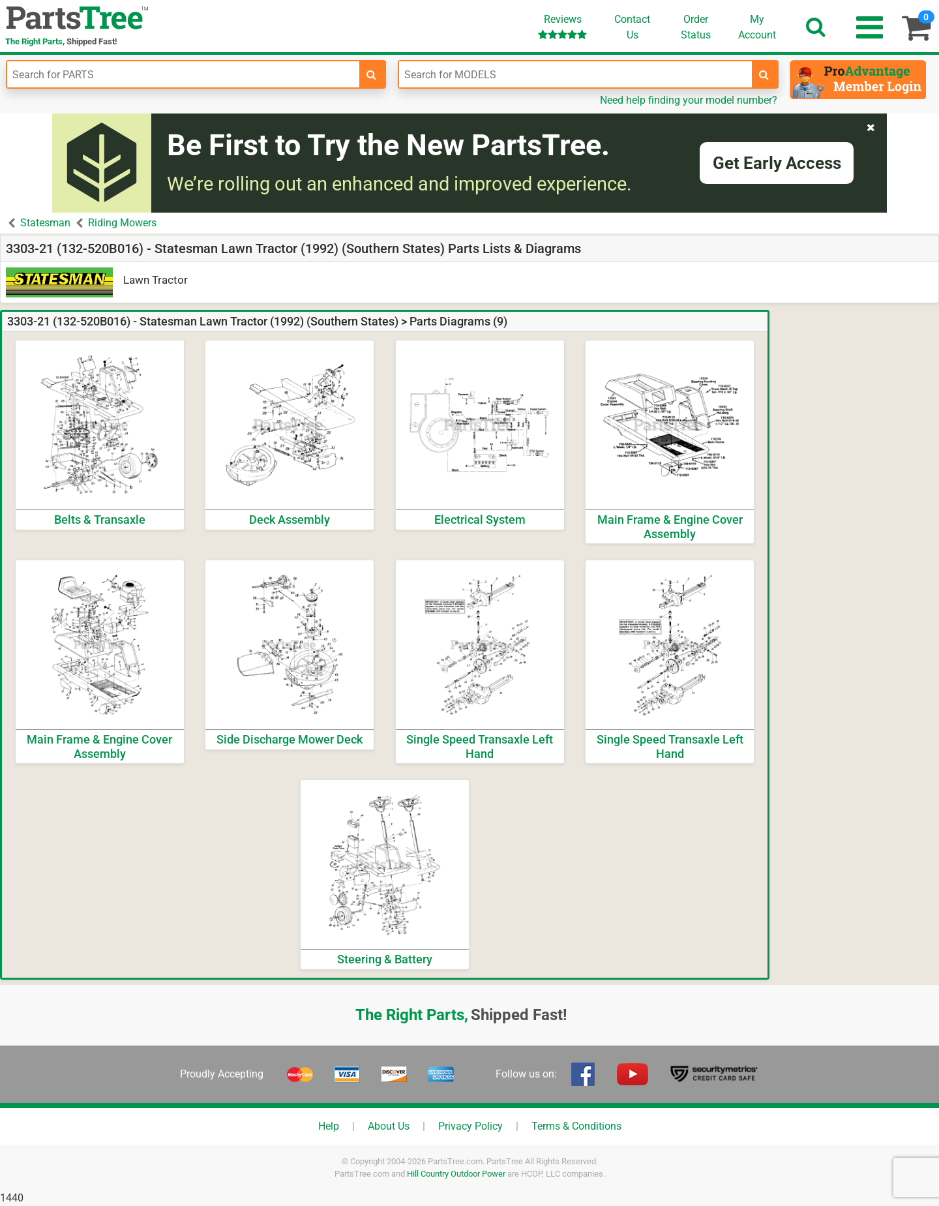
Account (757, 27)
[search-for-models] (764, 74)
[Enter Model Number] (575, 74)
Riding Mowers (122, 223)
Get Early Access (777, 163)
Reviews (562, 26)
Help (328, 1126)
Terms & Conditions (576, 1126)
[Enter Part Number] (183, 74)
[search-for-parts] (372, 74)
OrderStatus (696, 27)
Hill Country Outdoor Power (456, 1174)
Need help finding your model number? (688, 100)
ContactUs (632, 27)
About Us (389, 1126)
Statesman (45, 223)
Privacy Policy (470, 1126)
